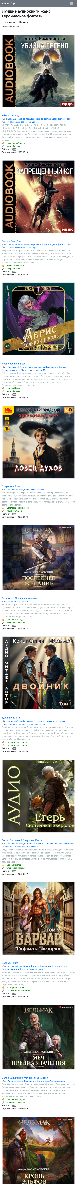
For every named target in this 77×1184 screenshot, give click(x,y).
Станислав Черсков (16, 868)
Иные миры (31, 122)
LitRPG (11, 119)
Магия (64, 966)
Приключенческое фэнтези (15, 969)
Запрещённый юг (12, 241)
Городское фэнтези (11, 370)
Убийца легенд (10, 115)
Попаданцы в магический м (27, 847)
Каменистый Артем (16, 143)
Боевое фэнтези (22, 119)
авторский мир (15, 721)
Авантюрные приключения (32, 367)
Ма (44, 370)
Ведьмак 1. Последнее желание (20, 598)
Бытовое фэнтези (32, 844)
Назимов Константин (17, 742)
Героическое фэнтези (41, 119)
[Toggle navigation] (71, 3)
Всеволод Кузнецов (16, 622)
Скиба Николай (14, 865)
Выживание (47, 844)
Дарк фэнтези (59, 119)
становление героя (36, 724)
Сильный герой (36, 969)
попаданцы (21, 724)
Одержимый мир (11, 486)
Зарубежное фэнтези (55, 1081)
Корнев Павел (13, 388)
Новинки (23, 22)
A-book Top (8, 3)
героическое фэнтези (34, 490)
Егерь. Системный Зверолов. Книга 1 (23, 840)
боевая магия (29, 721)
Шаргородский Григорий (18, 508)
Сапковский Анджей (16, 619)
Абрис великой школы (14, 363)
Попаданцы (7, 847)
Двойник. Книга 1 (12, 717)
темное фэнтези (17, 122)
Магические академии (31, 370)
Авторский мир (15, 966)
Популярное (9, 22)
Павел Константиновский (19, 990)
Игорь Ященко (14, 146)
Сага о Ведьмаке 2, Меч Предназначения (25, 1077)
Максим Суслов (14, 511)
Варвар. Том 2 (10, 962)
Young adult (13, 367)
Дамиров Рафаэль (15, 987)
